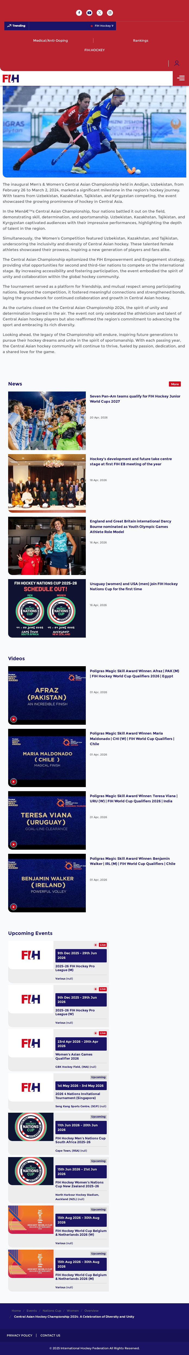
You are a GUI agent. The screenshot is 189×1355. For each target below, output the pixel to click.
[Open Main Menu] (181, 78)
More (175, 384)
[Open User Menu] (177, 63)
